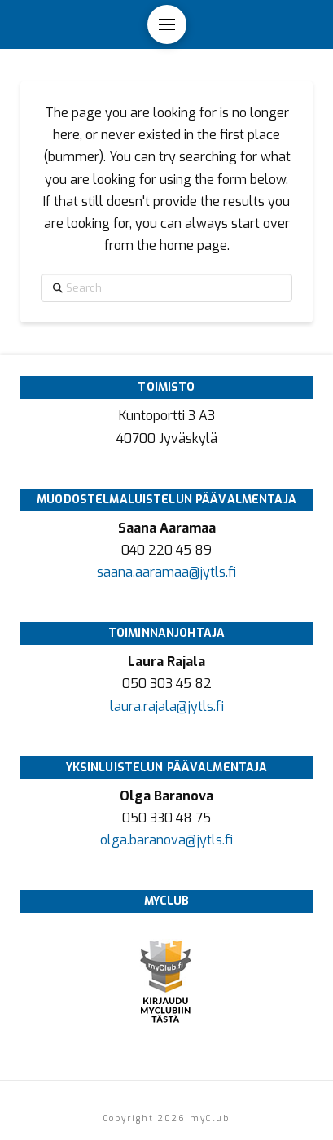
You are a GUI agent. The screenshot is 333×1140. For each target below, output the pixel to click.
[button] (166, 24)
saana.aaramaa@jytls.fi (166, 572)
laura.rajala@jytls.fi (167, 706)
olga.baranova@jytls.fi (166, 839)
